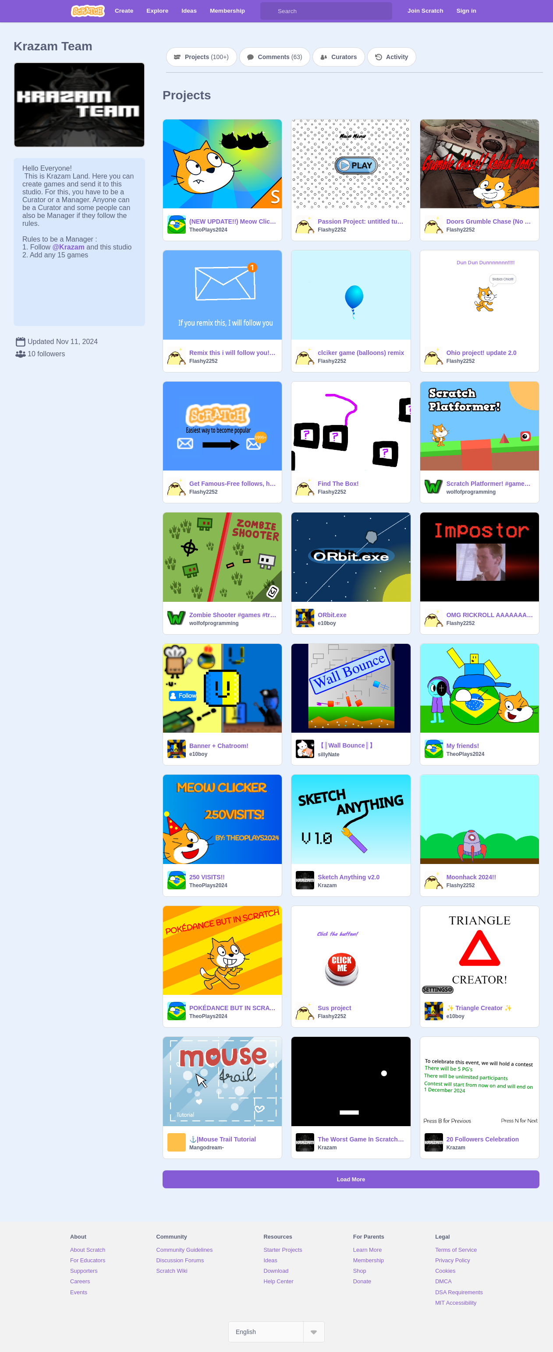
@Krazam (68, 247)
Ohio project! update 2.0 (482, 352)
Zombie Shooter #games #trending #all (232, 614)
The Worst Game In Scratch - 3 (361, 1139)
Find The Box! (338, 483)
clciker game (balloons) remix (361, 352)
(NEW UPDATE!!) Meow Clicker (232, 221)
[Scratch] (88, 11)
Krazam (327, 885)
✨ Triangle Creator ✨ (479, 1007)
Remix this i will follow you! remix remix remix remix (232, 352)
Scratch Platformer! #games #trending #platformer (490, 483)
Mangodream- (206, 1148)
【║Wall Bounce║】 (346, 745)
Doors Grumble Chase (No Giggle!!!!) (490, 221)
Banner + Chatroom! (218, 745)
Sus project (334, 1007)
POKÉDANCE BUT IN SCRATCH (232, 1007)
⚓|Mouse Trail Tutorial (222, 1139)
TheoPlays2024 (208, 230)
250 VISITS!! (207, 877)
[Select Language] (276, 1331)
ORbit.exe (332, 614)
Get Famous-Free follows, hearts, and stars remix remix (232, 483)
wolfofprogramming (471, 492)
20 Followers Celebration (483, 1139)
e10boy (327, 623)
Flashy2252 (332, 230)
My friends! (463, 745)
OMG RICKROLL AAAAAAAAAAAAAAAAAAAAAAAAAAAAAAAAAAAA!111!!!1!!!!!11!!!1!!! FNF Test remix (490, 614)
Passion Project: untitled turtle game (361, 221)
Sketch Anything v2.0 (348, 877)
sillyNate (328, 755)
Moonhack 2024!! (471, 877)
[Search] (269, 11)
